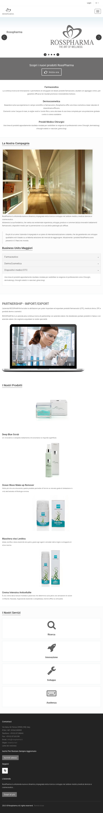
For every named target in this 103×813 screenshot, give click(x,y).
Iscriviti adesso (10, 757)
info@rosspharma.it (14, 739)
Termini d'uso (39, 805)
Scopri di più (9, 794)
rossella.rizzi (12, 742)
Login (89, 3)
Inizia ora (51, 72)
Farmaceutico (11, 257)
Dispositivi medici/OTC (15, 270)
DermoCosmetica (13, 263)
